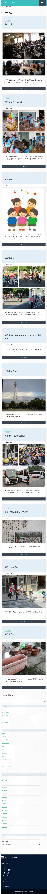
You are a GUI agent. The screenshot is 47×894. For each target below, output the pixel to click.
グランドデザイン (5, 743)
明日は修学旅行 (11, 567)
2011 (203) (4, 827)
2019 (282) (4, 800)
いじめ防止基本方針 (6, 739)
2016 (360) (4, 810)
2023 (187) (4, 787)
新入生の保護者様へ (6, 883)
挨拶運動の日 (10, 258)
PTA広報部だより (5, 736)
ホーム (4, 865)
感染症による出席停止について (9, 886)
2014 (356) (4, 817)
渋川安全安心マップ (6, 759)
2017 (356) (4, 807)
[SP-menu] (42, 3)
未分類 (3, 756)
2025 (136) (4, 780)
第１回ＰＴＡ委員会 (6, 712)
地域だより (4, 746)
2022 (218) (4, 790)
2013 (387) (4, 820)
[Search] (22, 701)
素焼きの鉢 (9, 634)
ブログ (4, 877)
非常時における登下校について (8, 766)
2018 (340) (4, 803)
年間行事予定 (4, 753)
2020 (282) (4, 797)
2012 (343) (4, 823)
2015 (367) (4, 813)
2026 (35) (4, 777)
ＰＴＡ (3, 733)
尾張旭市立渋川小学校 (9, 3)
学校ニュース (4, 749)
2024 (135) (4, 783)
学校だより (5, 881)
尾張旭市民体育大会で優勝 (16, 512)
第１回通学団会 (5, 715)
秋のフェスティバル (13, 102)
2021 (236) (4, 793)
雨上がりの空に (11, 371)
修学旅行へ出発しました (15, 436)
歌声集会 (8, 179)
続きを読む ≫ (24, 88)
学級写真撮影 (4, 709)
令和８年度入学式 (5, 722)
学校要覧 (4, 867)
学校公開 (8, 24)
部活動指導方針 (5, 763)
